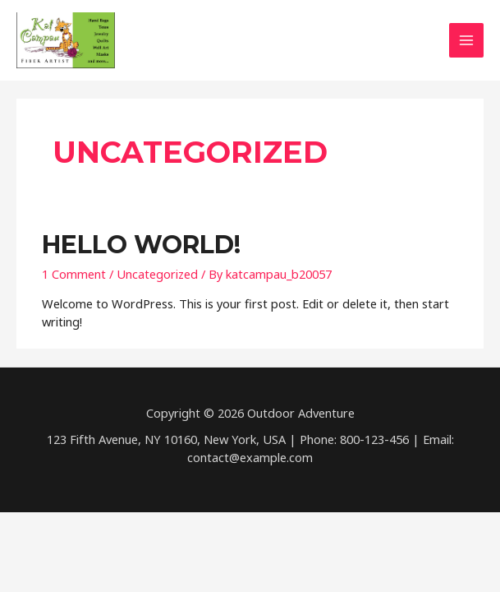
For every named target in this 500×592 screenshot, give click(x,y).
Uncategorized (157, 274)
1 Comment (74, 274)
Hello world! (141, 244)
